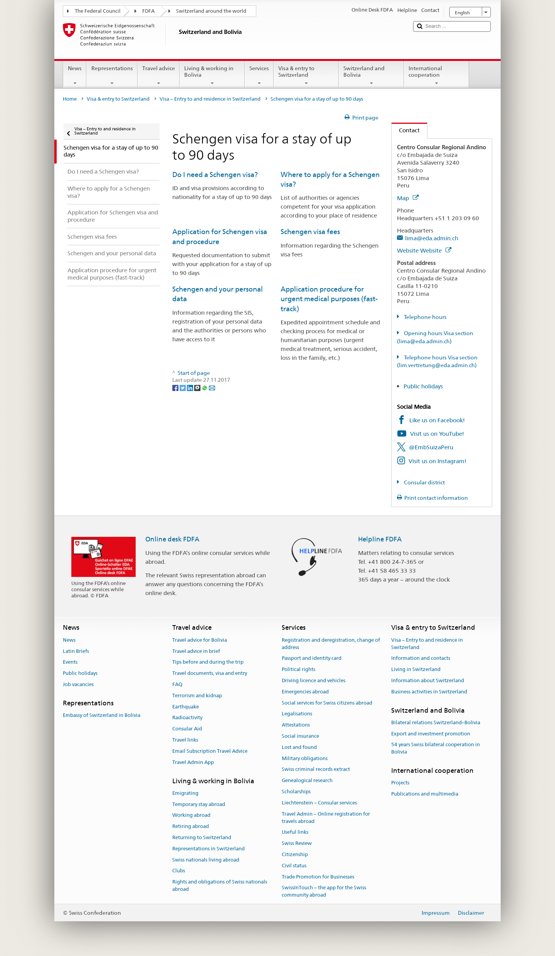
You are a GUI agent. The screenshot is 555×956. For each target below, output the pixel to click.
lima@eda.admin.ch (431, 238)
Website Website (424, 250)
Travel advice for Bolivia (199, 640)
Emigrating (185, 793)
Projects (400, 783)
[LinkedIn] (190, 387)
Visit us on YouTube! (437, 433)
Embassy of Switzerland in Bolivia (101, 715)
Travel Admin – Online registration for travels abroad (326, 817)
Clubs (178, 871)
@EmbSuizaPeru (431, 447)
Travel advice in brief (196, 651)
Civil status (294, 865)
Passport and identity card (311, 658)
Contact (406, 130)
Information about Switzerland (427, 680)
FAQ (177, 684)
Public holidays (423, 386)
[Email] (212, 387)
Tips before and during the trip (208, 662)
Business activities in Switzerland (429, 692)
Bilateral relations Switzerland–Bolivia (435, 722)
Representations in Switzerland (208, 848)
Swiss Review (297, 843)
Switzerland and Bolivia (371, 75)
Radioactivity (187, 718)
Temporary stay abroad (198, 804)
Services (259, 75)
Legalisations (297, 714)
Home (70, 99)
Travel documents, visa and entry (209, 673)
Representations (112, 75)
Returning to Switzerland (201, 837)
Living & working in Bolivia (212, 75)
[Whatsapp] (205, 387)
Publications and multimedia (424, 794)
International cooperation (436, 75)
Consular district (424, 482)
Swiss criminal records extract (316, 769)
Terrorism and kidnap (197, 695)
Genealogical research (307, 781)
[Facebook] (176, 387)
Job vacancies (78, 684)
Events (70, 662)
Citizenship (295, 854)
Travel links (185, 740)
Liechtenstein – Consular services (319, 803)
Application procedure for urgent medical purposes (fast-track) (329, 299)
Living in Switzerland (416, 669)
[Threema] (198, 387)
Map (408, 198)
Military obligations (305, 758)
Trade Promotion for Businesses (318, 877)
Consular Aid (187, 729)
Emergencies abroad (305, 692)
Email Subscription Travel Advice (209, 751)
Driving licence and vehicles (313, 680)
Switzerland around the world (211, 11)
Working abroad (191, 815)
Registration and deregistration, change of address (331, 643)
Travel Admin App (193, 762)
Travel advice (158, 75)
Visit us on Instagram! (437, 461)
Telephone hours (425, 317)
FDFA (148, 11)
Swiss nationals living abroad (205, 860)
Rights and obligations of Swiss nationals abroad (219, 885)
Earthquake (185, 707)
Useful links (295, 832)
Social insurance (300, 736)
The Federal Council (98, 11)
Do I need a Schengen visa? (215, 174)
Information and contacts (420, 658)
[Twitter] (183, 387)
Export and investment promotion (430, 734)
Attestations (296, 725)
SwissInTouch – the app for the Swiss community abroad (324, 891)
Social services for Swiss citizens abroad (327, 703)
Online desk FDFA (172, 539)
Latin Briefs (76, 651)
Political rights (298, 669)
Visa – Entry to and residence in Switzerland (210, 99)
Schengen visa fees (310, 232)
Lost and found (299, 747)
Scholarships (296, 791)
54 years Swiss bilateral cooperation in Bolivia (435, 748)
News (75, 75)
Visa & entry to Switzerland (306, 75)
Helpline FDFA (380, 539)
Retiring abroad (190, 826)
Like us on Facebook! (437, 420)
